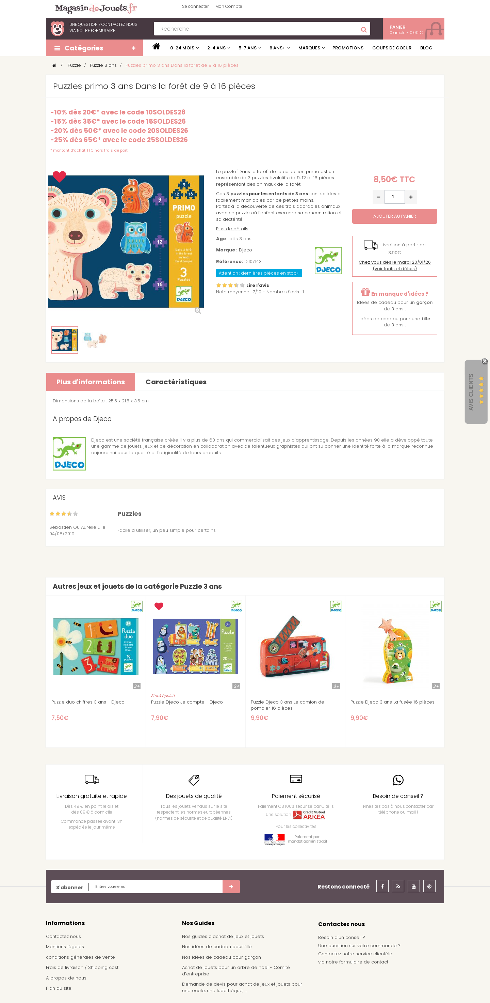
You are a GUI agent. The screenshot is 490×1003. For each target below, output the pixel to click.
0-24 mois (182, 48)
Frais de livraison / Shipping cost (82, 967)
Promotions (347, 48)
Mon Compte (228, 6)
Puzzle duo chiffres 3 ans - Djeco (88, 702)
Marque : (227, 250)
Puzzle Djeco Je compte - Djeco (187, 702)
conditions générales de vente (80, 957)
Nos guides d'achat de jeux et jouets (223, 936)
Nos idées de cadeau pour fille (217, 946)
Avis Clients (471, 392)
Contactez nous (63, 936)
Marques (309, 48)
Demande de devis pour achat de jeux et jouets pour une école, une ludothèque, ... (242, 987)
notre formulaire (96, 30)
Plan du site (58, 988)
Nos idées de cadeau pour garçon (221, 957)
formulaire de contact (363, 962)
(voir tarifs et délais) (395, 265)
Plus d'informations (90, 382)
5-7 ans (248, 48)
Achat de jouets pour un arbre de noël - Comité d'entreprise (236, 970)
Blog (426, 48)
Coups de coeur (391, 48)
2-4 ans (216, 48)
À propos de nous (66, 978)
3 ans (397, 309)
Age (221, 239)
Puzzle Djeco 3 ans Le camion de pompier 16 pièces (287, 705)
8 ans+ (277, 48)
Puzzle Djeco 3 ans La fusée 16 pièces (392, 702)
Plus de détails (232, 229)
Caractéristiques (176, 382)
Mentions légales (65, 946)
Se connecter (195, 6)
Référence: (229, 262)
